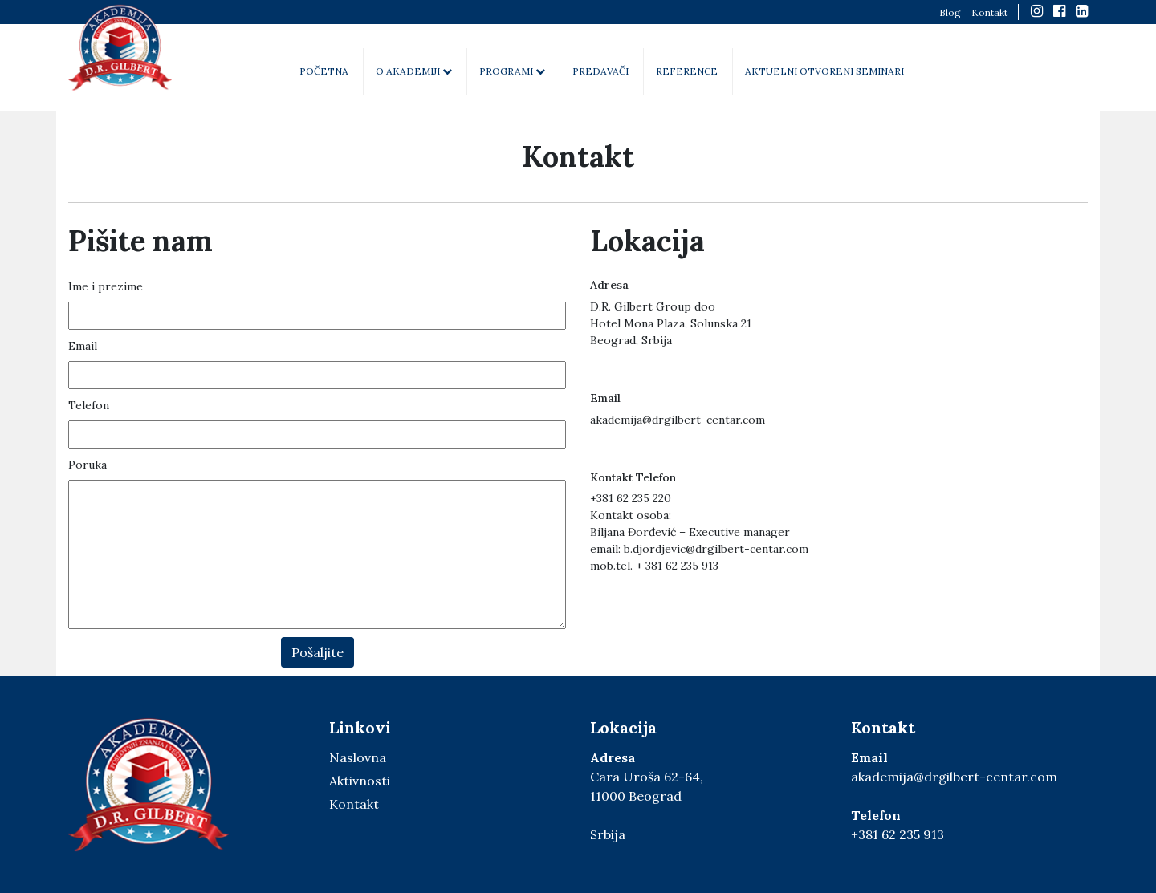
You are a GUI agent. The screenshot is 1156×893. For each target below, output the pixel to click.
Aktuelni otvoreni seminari (824, 71)
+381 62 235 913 (897, 834)
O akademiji (414, 71)
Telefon (88, 405)
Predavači (600, 71)
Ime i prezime (105, 286)
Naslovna (357, 757)
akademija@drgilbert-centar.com (954, 777)
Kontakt (989, 12)
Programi (512, 71)
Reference (687, 71)
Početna (323, 71)
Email (82, 346)
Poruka (87, 464)
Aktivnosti (359, 781)
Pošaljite (317, 652)
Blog (950, 12)
